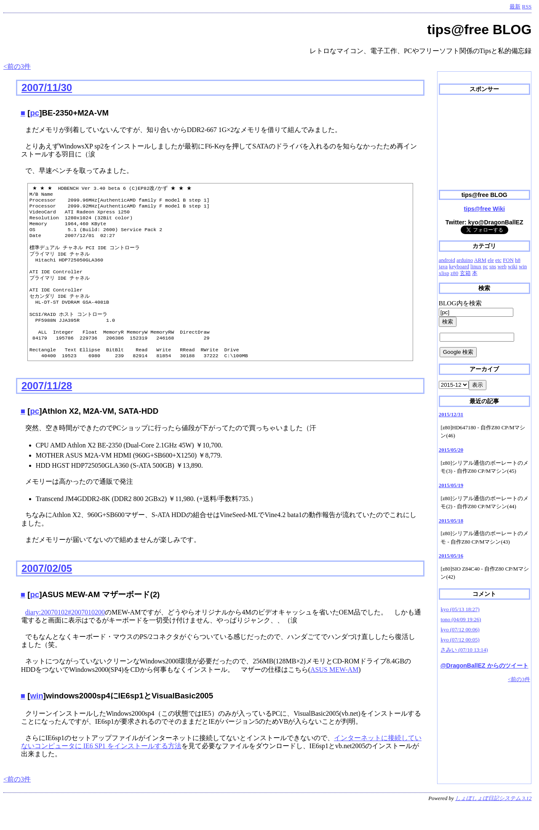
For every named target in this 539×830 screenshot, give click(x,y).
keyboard (459, 266)
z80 (454, 273)
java (443, 266)
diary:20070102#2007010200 (65, 636)
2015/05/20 (451, 450)
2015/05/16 (451, 556)
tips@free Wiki (484, 208)
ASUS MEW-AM (334, 694)
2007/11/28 (46, 410)
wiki (513, 266)
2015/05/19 (451, 485)
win (36, 720)
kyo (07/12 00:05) (459, 640)
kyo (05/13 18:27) (459, 609)
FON (508, 260)
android (447, 260)
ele (491, 260)
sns (492, 266)
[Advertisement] (484, 142)
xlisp (444, 273)
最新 (515, 7)
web (501, 266)
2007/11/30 (46, 87)
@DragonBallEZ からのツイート (484, 665)
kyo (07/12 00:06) (459, 630)
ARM (480, 260)
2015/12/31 (451, 415)
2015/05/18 (451, 521)
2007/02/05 (46, 592)
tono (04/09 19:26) (460, 619)
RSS (527, 7)
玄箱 (465, 273)
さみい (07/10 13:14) (464, 650)
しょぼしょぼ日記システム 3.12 (493, 823)
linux (475, 266)
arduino (464, 260)
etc (498, 260)
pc (34, 112)
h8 (517, 260)
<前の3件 (17, 66)
